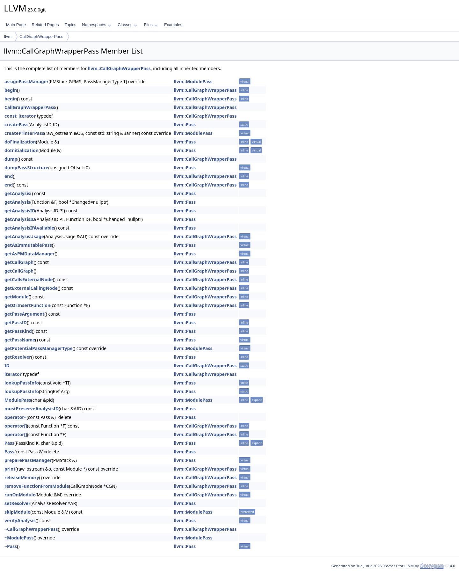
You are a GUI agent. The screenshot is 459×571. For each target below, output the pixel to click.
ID (7, 365)
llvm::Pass (185, 124)
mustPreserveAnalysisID (31, 409)
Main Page (16, 24)
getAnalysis (17, 193)
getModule (16, 297)
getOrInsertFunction (27, 305)
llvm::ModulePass (193, 81)
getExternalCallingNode (31, 288)
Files (150, 24)
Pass (9, 443)
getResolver (17, 357)
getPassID (15, 322)
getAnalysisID (19, 211)
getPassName (19, 340)
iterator (13, 374)
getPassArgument (24, 314)
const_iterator (20, 116)
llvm (7, 36)
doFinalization (20, 142)
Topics (70, 24)
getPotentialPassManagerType (38, 348)
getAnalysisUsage (24, 236)
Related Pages (45, 24)
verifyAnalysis (20, 520)
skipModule (17, 512)
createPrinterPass (24, 133)
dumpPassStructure (26, 168)
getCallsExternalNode (28, 279)
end (8, 176)
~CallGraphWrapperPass (31, 529)
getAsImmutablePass (28, 245)
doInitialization (21, 150)
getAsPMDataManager (29, 254)
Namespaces (96, 24)
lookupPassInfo (21, 383)
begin (10, 90)
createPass (16, 124)
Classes (127, 24)
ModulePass (17, 400)
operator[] (15, 426)
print (9, 469)
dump (10, 159)
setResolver (17, 503)
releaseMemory (21, 477)
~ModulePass (19, 538)
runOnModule (19, 495)
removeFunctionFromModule (36, 486)
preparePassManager (28, 460)
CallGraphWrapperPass (41, 36)
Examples (173, 24)
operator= (15, 417)
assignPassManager (26, 81)
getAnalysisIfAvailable (29, 228)
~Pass (10, 546)
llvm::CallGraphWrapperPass (119, 68)
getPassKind (18, 331)
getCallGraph (18, 262)
